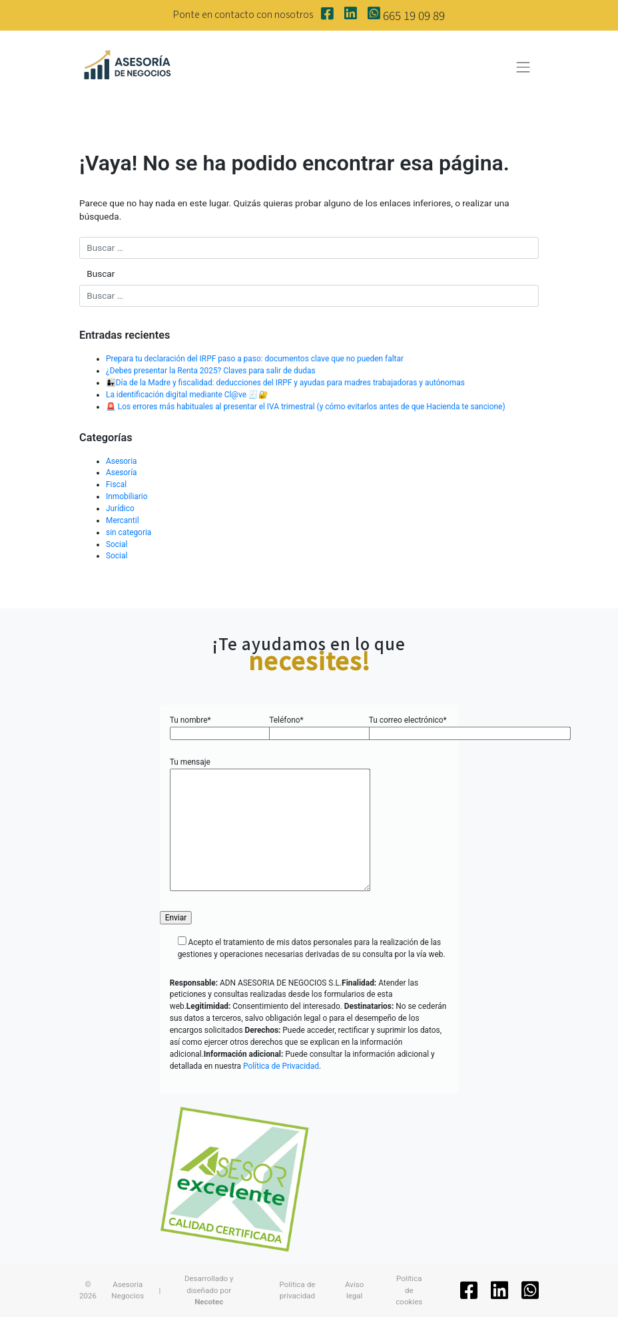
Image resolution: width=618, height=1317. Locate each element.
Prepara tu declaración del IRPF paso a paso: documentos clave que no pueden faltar (255, 358)
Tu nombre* (209, 726)
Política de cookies (409, 1290)
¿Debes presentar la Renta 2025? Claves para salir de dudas (211, 370)
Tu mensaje (270, 825)
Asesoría (121, 472)
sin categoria (128, 532)
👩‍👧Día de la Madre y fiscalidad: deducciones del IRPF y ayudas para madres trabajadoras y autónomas (285, 382)
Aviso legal (354, 1290)
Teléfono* (308, 726)
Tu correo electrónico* (408, 726)
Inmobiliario (127, 496)
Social (116, 544)
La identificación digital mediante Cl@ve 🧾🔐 (187, 394)
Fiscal (116, 484)
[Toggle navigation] (523, 67)
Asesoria (121, 461)
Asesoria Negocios (127, 1290)
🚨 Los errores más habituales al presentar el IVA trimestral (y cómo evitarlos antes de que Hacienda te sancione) (305, 406)
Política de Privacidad (281, 1066)
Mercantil (122, 520)
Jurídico (120, 508)
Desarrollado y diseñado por (209, 1290)
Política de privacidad (297, 1290)
